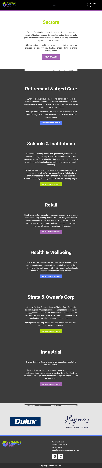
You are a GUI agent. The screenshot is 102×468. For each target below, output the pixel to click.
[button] (54, 4)
